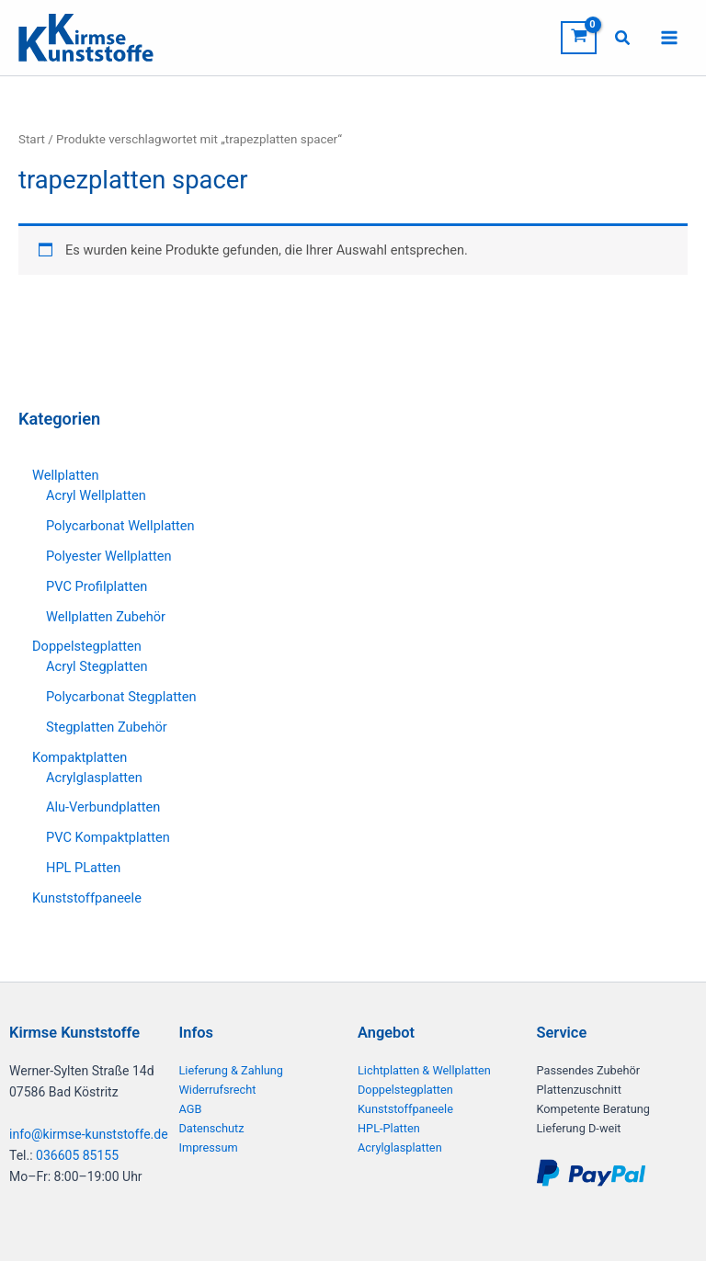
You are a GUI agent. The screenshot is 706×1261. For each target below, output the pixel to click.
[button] (623, 40)
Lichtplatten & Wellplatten (424, 1070)
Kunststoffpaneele (405, 1109)
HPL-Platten (389, 1128)
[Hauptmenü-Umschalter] (669, 38)
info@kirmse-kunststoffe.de (88, 1134)
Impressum (208, 1147)
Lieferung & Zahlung (231, 1070)
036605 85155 (77, 1155)
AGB (190, 1109)
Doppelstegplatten (405, 1089)
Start (31, 141)
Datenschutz (212, 1128)
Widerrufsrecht (217, 1089)
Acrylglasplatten (400, 1147)
